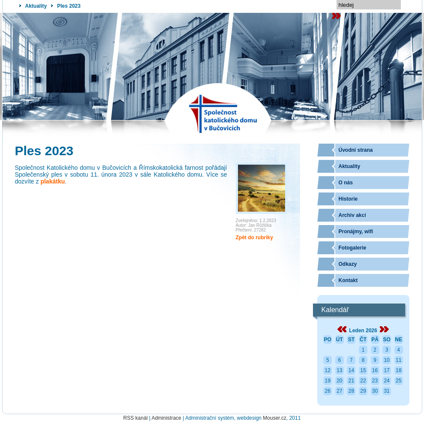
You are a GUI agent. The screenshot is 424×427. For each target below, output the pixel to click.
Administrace (166, 418)
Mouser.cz (274, 418)
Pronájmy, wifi (356, 232)
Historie (348, 199)
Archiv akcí (352, 215)
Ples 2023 (69, 6)
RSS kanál (135, 418)
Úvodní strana (356, 150)
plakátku (52, 181)
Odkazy (348, 264)
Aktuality (36, 6)
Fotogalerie (353, 248)
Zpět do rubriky (254, 238)
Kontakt (348, 280)
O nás (346, 183)
